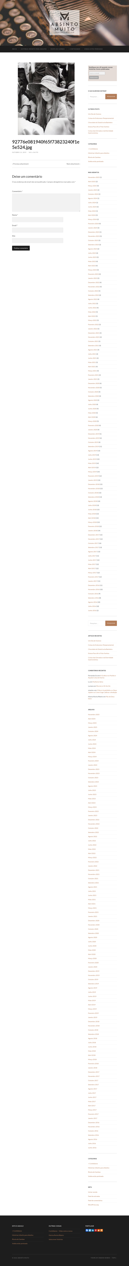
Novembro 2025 (93, 177)
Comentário (17, 191)
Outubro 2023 (93, 240)
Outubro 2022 (93, 291)
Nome (15, 215)
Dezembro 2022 (93, 282)
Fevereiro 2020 (93, 425)
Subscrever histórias (56, 1239)
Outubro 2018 (93, 493)
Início (14, 49)
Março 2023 (92, 270)
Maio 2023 (92, 261)
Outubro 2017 (93, 543)
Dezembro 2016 (93, 585)
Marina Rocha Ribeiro (56, 1235)
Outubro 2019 (93, 442)
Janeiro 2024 (92, 228)
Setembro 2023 (93, 245)
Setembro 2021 (93, 345)
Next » (73, 164)
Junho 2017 (92, 560)
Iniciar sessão (92, 1192)
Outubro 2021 (93, 341)
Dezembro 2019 (93, 434)
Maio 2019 (92, 463)
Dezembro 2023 (93, 232)
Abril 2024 (91, 215)
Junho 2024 (92, 207)
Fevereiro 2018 (93, 526)
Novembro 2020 (93, 387)
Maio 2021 (92, 362)
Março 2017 (92, 573)
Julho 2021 (92, 354)
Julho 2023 (92, 253)
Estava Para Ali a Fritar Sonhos (98, 127)
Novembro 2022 (93, 287)
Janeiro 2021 (92, 379)
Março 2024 (92, 219)
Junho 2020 (92, 409)
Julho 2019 (92, 455)
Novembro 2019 (93, 438)
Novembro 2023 (93, 236)
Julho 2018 (92, 505)
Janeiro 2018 (92, 530)
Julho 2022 (92, 303)
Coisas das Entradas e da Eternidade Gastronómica (100, 132)
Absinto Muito (23, 1258)
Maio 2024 (92, 211)
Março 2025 (92, 186)
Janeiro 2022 (92, 329)
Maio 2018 (92, 514)
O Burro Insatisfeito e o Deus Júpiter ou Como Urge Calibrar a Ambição (102, 691)
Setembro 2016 (93, 598)
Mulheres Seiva (98, 682)
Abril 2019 (91, 467)
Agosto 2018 (92, 501)
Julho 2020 (92, 404)
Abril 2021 (91, 366)
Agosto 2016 (92, 602)
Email (15, 225)
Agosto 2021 (92, 350)
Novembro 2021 (93, 337)
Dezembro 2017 (93, 535)
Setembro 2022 (93, 295)
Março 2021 (92, 371)
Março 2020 (92, 421)
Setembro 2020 (93, 396)
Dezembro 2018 (93, 484)
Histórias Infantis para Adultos (34, 49)
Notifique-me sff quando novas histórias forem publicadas (101, 68)
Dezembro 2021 (93, 333)
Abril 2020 (91, 417)
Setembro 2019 (93, 446)
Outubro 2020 (93, 392)
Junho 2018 (92, 509)
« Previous (20, 164)
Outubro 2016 (93, 594)
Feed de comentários (95, 1200)
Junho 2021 (92, 358)
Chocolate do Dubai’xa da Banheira (100, 122)
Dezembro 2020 (93, 383)
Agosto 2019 (92, 451)
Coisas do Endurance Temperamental (101, 118)
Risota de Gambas (58, 49)
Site (13, 236)
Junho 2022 (92, 308)
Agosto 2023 (92, 249)
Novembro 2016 (93, 589)
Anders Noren (104, 1258)
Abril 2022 (91, 316)
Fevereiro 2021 (93, 375)
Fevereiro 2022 (93, 324)
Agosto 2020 (92, 400)
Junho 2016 (92, 610)
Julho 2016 (92, 606)
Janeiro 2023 (92, 278)
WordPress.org (93, 1205)
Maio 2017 (92, 564)
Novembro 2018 (93, 488)
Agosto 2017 (92, 552)
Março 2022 (92, 320)
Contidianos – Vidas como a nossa (60, 1231)
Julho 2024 (92, 202)
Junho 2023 (92, 257)
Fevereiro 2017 (93, 577)
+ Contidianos (74, 49)
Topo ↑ (114, 1258)
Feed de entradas (94, 1196)
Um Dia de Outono (94, 114)
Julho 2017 (92, 556)
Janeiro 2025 (92, 190)
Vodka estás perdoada (93, 49)
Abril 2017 (91, 568)
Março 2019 (92, 472)
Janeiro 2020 (92, 430)
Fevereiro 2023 (93, 274)
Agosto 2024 (92, 198)
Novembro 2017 (93, 539)
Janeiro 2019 (92, 480)
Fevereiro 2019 (93, 476)
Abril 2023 (91, 266)
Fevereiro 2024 (93, 223)
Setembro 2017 (93, 547)
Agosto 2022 (92, 299)
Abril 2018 (91, 518)
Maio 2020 (92, 413)
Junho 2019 (92, 459)
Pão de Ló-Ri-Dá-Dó (103, 686)
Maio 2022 (92, 312)
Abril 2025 (91, 181)
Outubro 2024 (93, 194)
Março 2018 (92, 522)
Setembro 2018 (93, 497)
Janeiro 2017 (92, 581)
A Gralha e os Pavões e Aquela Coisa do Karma (102, 677)
